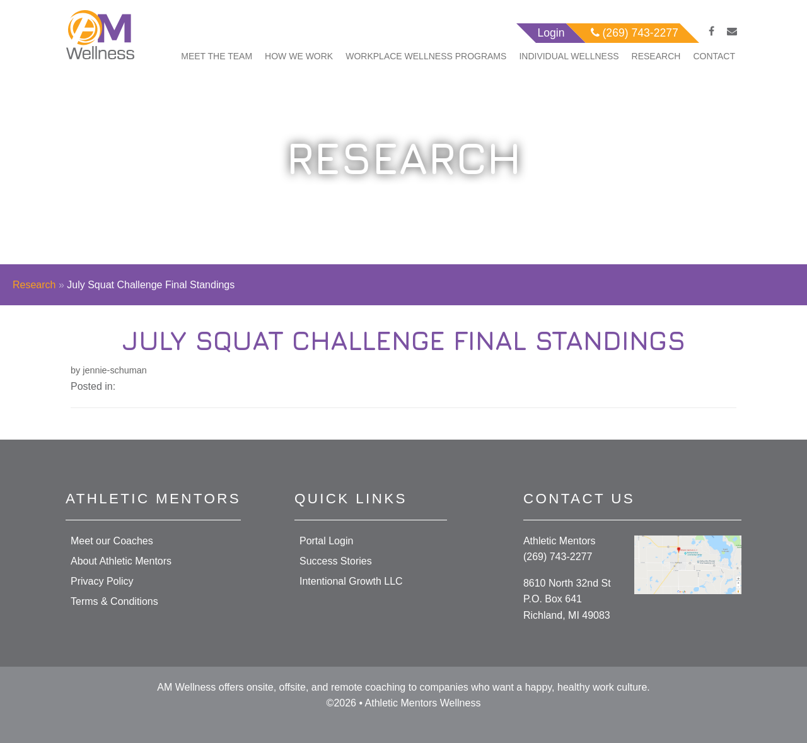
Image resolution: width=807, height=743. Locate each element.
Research (656, 56)
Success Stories (335, 561)
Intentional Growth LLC (351, 581)
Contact (714, 56)
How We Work (299, 56)
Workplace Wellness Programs (425, 56)
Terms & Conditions (114, 601)
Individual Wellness (568, 56)
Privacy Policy (102, 581)
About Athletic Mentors (121, 561)
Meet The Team (216, 56)
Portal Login (326, 540)
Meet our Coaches (112, 540)
